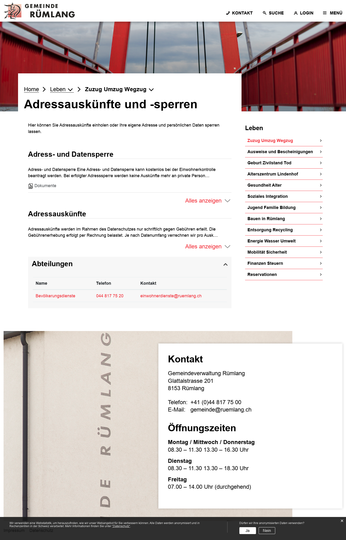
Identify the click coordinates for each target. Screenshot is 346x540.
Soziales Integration (267, 196)
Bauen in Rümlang (266, 218)
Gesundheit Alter (264, 185)
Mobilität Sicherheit (267, 252)
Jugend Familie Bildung (271, 207)
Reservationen (262, 274)
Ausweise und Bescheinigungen (280, 151)
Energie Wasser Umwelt (271, 241)
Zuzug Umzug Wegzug (283, 140)
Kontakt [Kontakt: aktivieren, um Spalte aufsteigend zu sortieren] (148, 283)
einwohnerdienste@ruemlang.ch (171, 296)
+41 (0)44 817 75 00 (215, 402)
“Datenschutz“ (121, 526)
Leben (254, 128)
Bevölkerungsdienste (55, 296)
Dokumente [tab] (42, 186)
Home (31, 89)
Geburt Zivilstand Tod (269, 163)
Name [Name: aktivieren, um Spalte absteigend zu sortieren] (41, 283)
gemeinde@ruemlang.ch (220, 410)
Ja (248, 531)
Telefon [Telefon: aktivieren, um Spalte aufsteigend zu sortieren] (103, 283)
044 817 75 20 (109, 296)
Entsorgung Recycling (270, 229)
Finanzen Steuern (265, 263)
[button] (62, 89)
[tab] (130, 264)
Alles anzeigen (203, 200)
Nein (267, 531)
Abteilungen (52, 264)
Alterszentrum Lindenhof (272, 174)
